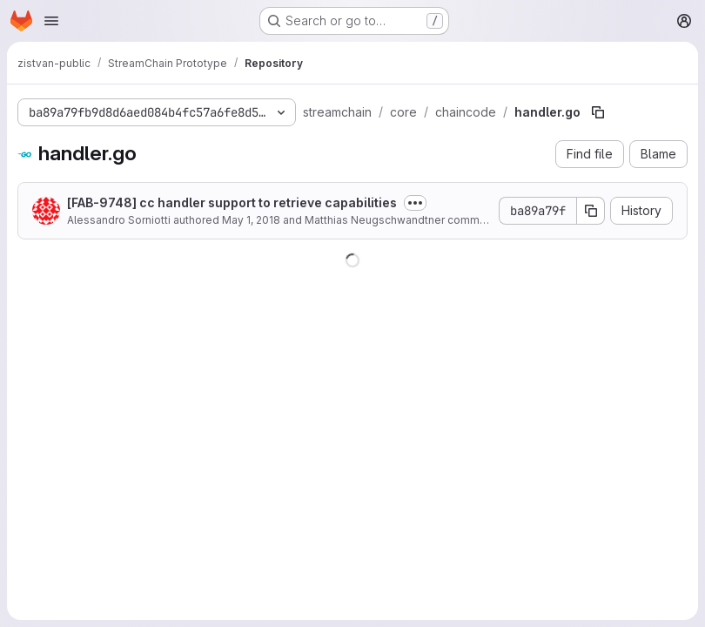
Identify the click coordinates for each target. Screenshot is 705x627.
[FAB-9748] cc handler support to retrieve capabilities (232, 202)
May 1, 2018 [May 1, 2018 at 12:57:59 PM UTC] (251, 219)
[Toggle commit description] (415, 203)
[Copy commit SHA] (591, 211)
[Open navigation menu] (51, 21)
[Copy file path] (598, 112)
